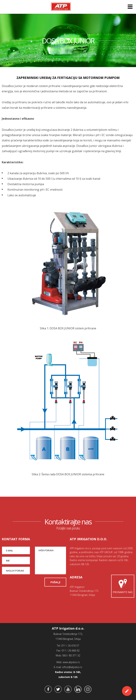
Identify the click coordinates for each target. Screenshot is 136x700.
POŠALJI (55, 582)
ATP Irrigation (61, 7)
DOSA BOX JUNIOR (68, 41)
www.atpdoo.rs (71, 662)
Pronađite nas (123, 585)
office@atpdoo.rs (72, 667)
